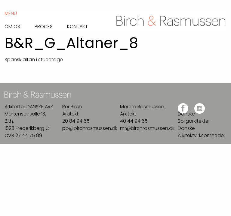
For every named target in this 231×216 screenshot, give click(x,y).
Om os (12, 26)
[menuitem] (20, 25)
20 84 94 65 (76, 121)
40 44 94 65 (134, 121)
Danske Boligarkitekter (194, 117)
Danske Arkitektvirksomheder (201, 132)
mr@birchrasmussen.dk (147, 128)
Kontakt (77, 26)
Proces (44, 26)
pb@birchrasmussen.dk (89, 128)
